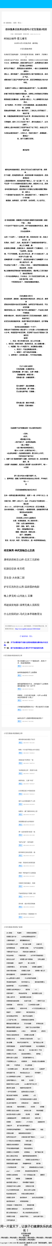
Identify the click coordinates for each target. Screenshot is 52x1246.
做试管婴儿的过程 (25, 997)
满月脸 (38, 1163)
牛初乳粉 (17, 1065)
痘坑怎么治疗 (10, 959)
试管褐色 (27, 1152)
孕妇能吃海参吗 (11, 982)
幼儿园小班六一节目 (35, 1050)
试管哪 (37, 1114)
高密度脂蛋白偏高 (12, 1163)
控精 (7, 1065)
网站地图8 (31, 1240)
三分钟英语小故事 (33, 1005)
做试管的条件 (10, 1201)
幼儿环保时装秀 (28, 1209)
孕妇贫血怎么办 (25, 1073)
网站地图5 (40, 1238)
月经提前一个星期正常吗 (14, 1205)
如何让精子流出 (38, 1216)
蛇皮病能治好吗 (11, 1194)
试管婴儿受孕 (10, 1197)
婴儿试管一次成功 (28, 1069)
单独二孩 (21, 1050)
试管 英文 (20, 1005)
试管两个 (18, 1012)
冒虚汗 (8, 1012)
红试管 (31, 1080)
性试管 (8, 1178)
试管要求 (24, 1061)
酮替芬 (42, 1175)
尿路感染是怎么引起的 (36, 1167)
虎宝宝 (43, 1031)
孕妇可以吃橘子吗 (22, 1042)
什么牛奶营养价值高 (12, 1190)
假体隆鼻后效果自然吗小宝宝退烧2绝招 (26, 29)
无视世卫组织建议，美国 (27, 883)
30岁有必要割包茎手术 (28, 936)
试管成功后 (24, 1103)
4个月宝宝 (29, 1122)
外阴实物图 (9, 963)
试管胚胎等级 (24, 1201)
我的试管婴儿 (21, 1107)
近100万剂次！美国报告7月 (28, 914)
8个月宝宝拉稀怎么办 (38, 1008)
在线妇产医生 (24, 1216)
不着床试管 (22, 955)
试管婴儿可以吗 (11, 1054)
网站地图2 (13, 1238)
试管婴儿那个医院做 (26, 959)
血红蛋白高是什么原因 (13, 1114)
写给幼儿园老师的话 (12, 1035)
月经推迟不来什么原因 (13, 1186)
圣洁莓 (28, 1114)
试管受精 (9, 1005)
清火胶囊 (9, 1042)
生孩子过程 (27, 1001)
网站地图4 (31, 1238)
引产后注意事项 (38, 948)
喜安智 (28, 989)
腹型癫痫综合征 (25, 940)
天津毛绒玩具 (10, 1220)
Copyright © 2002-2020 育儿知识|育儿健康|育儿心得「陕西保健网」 (24, 1243)
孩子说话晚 (23, 967)
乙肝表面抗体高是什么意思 (28, 1099)
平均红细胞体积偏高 (12, 1148)
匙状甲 (21, 963)
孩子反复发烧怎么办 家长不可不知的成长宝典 (27, 648)
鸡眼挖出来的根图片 (12, 1144)
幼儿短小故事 (27, 944)
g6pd (7, 1171)
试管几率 (37, 1118)
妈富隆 (18, 1178)
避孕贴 (38, 1054)
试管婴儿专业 (10, 1039)
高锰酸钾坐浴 (27, 1163)
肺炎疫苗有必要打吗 (31, 1171)
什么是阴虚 (28, 1065)
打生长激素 (27, 1023)
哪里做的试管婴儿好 (12, 1023)
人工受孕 (17, 1171)
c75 (36, 989)
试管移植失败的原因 (12, 1001)
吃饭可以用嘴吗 (30, 1129)
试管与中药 (23, 1008)
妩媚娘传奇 (41, 1122)
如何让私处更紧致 (37, 1197)
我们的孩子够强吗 (12, 1095)
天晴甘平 (9, 1126)
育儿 (19, 23)
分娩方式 (39, 944)
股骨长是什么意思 (12, 1057)
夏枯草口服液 (10, 1088)
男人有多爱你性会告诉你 (30, 1212)
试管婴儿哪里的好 (12, 1209)
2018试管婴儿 (10, 1008)
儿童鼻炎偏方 (10, 940)
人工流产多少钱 (11, 1020)
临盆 (41, 1129)
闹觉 (22, 1080)
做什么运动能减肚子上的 (27, 801)
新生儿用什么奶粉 (29, 1190)
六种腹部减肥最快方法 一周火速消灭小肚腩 (33, 707)
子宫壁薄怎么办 (11, 1061)
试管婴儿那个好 (11, 936)
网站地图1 (4, 1238)
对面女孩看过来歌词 (27, 1194)
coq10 (42, 1137)
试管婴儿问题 (10, 1216)
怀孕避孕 (37, 1073)
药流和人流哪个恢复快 (13, 1160)
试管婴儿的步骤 (29, 1035)
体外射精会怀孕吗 (12, 1016)
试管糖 (42, 1107)
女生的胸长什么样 (12, 944)
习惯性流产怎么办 (12, 952)
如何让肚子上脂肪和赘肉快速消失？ (30, 718)
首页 (14, 23)
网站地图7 (22, 1240)
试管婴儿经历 (25, 1118)
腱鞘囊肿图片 (10, 1099)
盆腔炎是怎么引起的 (27, 1091)
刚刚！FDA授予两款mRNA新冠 (29, 750)
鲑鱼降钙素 (9, 986)
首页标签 (26, 1235)
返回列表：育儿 (26, 636)
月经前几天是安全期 (26, 1039)
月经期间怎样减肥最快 (13, 1129)
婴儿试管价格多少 (12, 1212)
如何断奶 (25, 1095)
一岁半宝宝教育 (11, 1091)
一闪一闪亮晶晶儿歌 (29, 1175)
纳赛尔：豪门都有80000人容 (28, 811)
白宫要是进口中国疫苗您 (27, 791)
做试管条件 (23, 1197)
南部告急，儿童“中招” (26, 780)
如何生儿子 (29, 1076)
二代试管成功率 (11, 1167)
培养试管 (33, 1031)
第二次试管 (31, 963)
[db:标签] (9, 933)
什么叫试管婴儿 (23, 986)
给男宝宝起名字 (11, 1137)
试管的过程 (9, 1050)
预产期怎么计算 (38, 1042)
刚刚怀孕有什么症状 (12, 1084)
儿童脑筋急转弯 (11, 1118)
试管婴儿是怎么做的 (12, 1110)
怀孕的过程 (39, 1023)
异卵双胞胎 (27, 1144)
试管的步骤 (9, 1133)
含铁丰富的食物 (11, 970)
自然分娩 (9, 1107)
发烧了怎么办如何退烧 (33, 1027)
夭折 (22, 1167)
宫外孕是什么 (25, 982)
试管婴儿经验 (24, 948)
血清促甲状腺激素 (25, 1046)
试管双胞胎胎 (10, 1046)
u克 (34, 1095)
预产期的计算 (39, 1152)
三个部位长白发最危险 (13, 1141)
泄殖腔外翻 (30, 1205)
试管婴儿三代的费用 (12, 1152)
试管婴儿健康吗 (37, 967)
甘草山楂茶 (41, 959)
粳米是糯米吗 (10, 974)
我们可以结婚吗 (28, 1016)
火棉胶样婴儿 (10, 967)
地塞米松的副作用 (25, 1088)
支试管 (33, 1107)
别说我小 (18, 1122)
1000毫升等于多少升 (30, 1084)
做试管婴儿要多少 (12, 1182)
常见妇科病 (9, 955)
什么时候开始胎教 (30, 978)
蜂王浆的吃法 (30, 1012)
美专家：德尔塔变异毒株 (27, 903)
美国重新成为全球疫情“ (26, 821)
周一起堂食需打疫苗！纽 (27, 832)
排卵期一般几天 (40, 970)
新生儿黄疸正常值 (12, 1156)
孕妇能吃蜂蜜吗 (11, 1031)
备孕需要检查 (10, 948)
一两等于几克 (40, 1001)
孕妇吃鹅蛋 (39, 1110)
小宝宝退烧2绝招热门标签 (13, 927)
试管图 (8, 1122)
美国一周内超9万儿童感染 (27, 873)
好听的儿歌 (27, 1110)
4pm (39, 1039)
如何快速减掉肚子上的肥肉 (27, 672)
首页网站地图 (26, 1233)
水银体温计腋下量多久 (28, 1137)
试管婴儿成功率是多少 (13, 989)
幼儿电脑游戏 (40, 1046)
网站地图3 (22, 1238)
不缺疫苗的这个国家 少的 (27, 893)
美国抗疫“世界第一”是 (26, 760)
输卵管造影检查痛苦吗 (30, 1156)
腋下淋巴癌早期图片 (23, 1126)
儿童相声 (42, 1069)
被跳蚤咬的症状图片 (25, 1133)
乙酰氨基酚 (28, 1178)
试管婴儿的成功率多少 (33, 1160)
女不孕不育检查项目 (37, 955)
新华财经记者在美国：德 (27, 852)
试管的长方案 (30, 1186)
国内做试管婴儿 (40, 982)
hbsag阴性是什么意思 (13, 978)
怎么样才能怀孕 (11, 1103)
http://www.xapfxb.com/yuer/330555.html (27, 629)
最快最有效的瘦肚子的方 (27, 739)
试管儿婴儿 (29, 1141)
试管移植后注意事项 (27, 1020)
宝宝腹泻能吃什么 (28, 1057)
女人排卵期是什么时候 (13, 1076)
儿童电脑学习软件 (25, 974)
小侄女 (23, 1031)
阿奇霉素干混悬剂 (28, 1182)
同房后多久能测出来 (29, 952)
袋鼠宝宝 (36, 1103)
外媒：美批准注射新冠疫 (27, 862)
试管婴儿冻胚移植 (12, 1175)
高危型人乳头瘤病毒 (38, 1061)
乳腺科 (19, 933)
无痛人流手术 (10, 997)
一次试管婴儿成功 (12, 1069)
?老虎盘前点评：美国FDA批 (28, 770)
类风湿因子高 (10, 1073)
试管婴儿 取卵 (25, 970)
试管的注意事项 (31, 933)
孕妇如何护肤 (23, 993)
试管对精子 (9, 993)
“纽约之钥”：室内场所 (26, 842)
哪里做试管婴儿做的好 (13, 1027)
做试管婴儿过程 (37, 993)
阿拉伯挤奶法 (28, 1148)
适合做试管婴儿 (26, 1054)
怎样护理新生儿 (11, 1080)
